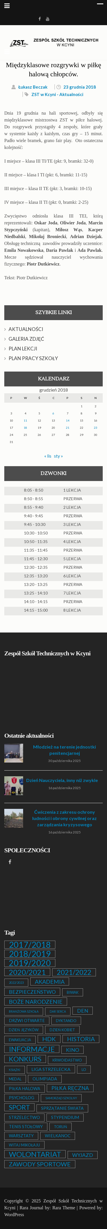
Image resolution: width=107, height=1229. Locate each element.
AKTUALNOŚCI (26, 329)
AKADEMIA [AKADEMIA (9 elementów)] (49, 981)
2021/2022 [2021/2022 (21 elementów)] (74, 972)
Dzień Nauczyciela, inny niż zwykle (62, 780)
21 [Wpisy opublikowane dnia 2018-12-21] (67, 427)
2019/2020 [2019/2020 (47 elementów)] (30, 963)
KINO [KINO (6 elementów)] (72, 1050)
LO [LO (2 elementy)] (84, 1069)
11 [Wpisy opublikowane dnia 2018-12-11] (25, 420)
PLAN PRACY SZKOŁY (33, 358)
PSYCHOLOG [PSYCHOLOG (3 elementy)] (21, 1097)
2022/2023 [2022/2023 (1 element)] (16, 982)
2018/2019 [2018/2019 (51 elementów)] (30, 954)
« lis (47, 455)
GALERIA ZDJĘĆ (26, 339)
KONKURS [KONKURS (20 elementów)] (25, 1059)
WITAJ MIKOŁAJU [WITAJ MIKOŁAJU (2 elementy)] (24, 1145)
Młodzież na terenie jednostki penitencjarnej (64, 750)
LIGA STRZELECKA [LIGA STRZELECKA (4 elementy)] (50, 1069)
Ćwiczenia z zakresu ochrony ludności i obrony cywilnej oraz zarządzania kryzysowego (64, 818)
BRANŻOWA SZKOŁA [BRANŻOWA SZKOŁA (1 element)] (24, 1011)
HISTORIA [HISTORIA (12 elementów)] (81, 1039)
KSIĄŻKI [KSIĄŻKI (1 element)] (14, 1070)
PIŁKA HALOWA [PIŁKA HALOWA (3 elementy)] (24, 1088)
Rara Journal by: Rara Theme (47, 1207)
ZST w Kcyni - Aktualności (57, 94)
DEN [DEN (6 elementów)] (82, 1010)
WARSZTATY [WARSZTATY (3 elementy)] (21, 1135)
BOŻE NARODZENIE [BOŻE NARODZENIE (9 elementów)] (35, 1001)
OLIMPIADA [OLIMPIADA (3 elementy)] (45, 1078)
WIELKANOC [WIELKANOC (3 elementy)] (57, 1135)
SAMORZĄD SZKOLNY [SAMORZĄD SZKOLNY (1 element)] (61, 1098)
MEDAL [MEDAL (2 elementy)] (15, 1079)
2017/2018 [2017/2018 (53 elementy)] (30, 945)
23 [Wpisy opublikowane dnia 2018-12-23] (95, 427)
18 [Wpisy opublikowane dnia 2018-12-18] (25, 427)
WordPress (14, 1214)
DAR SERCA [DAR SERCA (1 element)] (58, 1011)
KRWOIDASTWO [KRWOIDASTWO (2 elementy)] (67, 1060)
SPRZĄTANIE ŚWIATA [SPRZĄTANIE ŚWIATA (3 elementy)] (62, 1108)
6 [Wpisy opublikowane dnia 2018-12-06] (53, 413)
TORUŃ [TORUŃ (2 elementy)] (60, 1126)
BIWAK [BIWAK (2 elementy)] (72, 992)
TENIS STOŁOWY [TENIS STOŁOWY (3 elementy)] (26, 1126)
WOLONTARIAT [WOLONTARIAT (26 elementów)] (35, 1154)
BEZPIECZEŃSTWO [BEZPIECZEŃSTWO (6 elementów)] (32, 992)
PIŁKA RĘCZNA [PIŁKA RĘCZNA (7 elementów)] (70, 1088)
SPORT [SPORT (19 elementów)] (19, 1107)
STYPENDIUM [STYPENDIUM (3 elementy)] (65, 1117)
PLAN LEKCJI (23, 349)
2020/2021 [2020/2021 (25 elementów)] (27, 972)
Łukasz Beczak (32, 86)
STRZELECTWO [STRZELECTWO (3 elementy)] (24, 1117)
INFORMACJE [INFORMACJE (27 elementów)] (32, 1049)
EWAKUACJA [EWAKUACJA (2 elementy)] (20, 1040)
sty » (58, 455)
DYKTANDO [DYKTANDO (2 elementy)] (66, 1020)
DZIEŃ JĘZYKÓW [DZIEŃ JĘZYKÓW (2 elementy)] (24, 1030)
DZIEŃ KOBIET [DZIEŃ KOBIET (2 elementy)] (62, 1030)
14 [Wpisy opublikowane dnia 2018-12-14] (67, 420)
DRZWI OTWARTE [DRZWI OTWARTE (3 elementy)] (27, 1020)
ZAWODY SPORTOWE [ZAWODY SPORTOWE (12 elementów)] (40, 1164)
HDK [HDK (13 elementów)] (49, 1039)
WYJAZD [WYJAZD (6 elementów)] (82, 1155)
